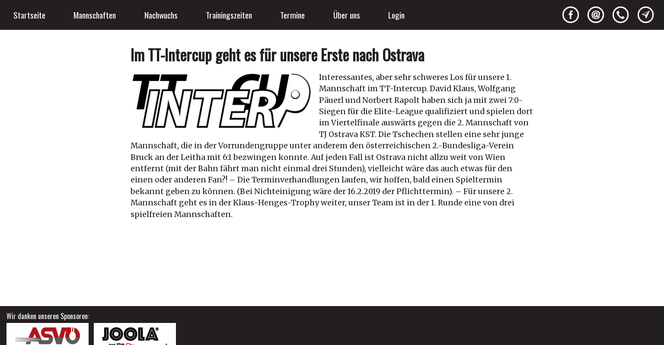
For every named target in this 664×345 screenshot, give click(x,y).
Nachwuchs (161, 15)
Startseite (29, 15)
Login (396, 15)
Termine (292, 15)
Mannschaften (94, 15)
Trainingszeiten (229, 15)
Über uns (346, 15)
